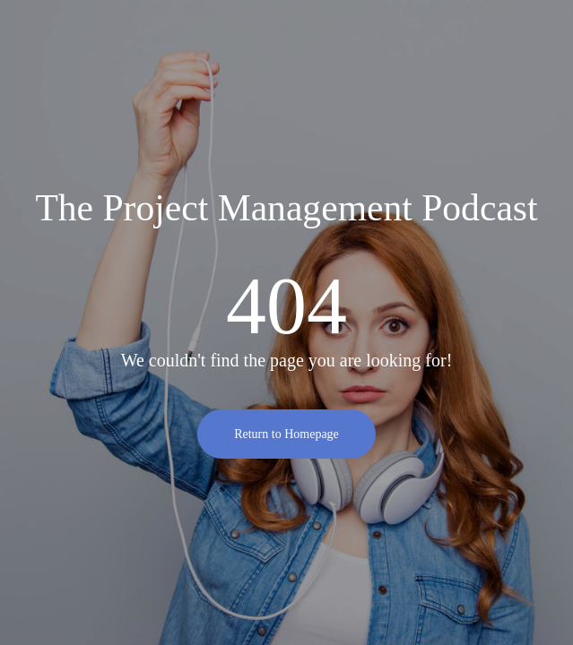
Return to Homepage (286, 434)
